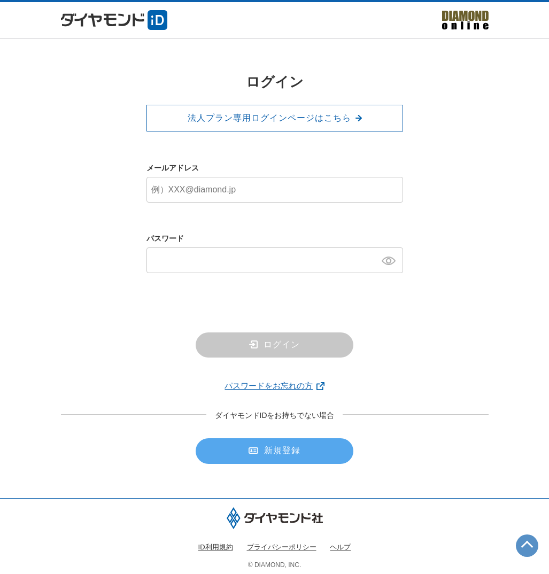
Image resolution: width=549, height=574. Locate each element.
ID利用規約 (215, 547)
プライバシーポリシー (281, 547)
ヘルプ (340, 547)
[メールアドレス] (274, 190)
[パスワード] (274, 260)
